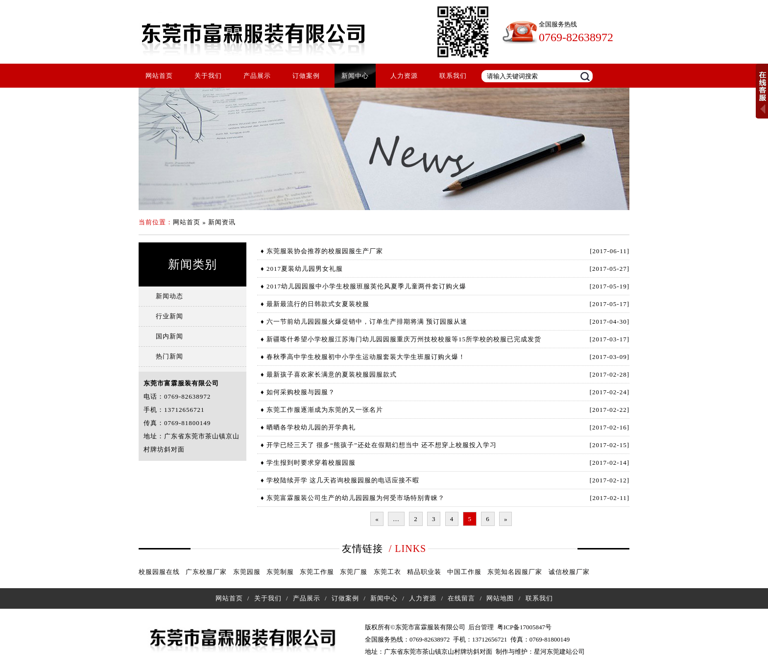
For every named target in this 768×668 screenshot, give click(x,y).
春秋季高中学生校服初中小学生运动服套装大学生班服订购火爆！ (365, 356)
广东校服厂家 (206, 571)
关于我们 (208, 75)
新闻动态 (169, 296)
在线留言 (461, 598)
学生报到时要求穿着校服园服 (311, 462)
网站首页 (159, 75)
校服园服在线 (159, 571)
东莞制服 (280, 571)
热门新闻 (169, 356)
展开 (762, 91)
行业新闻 (169, 316)
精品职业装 (424, 571)
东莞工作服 (317, 571)
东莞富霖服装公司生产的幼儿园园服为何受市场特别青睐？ (355, 497)
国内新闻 (169, 336)
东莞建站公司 (566, 651)
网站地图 (500, 598)
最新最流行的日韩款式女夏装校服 (317, 304)
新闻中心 (355, 75)
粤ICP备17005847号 (524, 627)
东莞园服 (247, 571)
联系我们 (453, 75)
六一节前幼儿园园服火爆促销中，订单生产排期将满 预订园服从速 (366, 321)
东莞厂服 (353, 571)
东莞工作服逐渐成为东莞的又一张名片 (324, 409)
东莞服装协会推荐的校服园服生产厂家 (324, 251)
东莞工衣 (387, 571)
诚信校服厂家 (569, 571)
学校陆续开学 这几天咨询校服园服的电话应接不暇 (342, 480)
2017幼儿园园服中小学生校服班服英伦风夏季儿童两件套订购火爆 (366, 286)
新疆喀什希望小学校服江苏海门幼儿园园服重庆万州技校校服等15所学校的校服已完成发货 (403, 339)
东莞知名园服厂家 (514, 571)
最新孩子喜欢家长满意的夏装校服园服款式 (331, 374)
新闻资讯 (222, 222)
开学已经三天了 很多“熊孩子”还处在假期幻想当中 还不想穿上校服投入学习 (381, 445)
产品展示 (257, 75)
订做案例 (306, 75)
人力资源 (404, 75)
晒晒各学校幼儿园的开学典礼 (311, 427)
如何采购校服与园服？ (300, 392)
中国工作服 (464, 571)
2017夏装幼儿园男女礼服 (304, 268)
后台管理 (481, 627)
